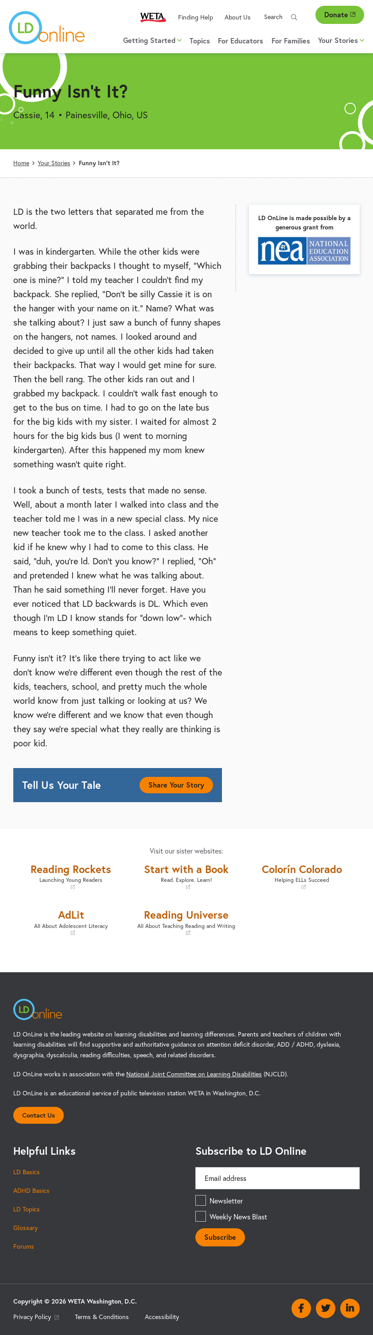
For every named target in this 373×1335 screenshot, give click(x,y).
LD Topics (26, 1209)
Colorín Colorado (302, 876)
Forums (23, 1246)
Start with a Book (186, 876)
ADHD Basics (31, 1190)
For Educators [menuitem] (240, 40)
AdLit (71, 922)
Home (21, 163)
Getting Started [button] (152, 40)
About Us (238, 17)
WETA (153, 17)
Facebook (301, 1308)
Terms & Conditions (102, 1316)
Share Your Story (176, 784)
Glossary (25, 1227)
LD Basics (26, 1172)
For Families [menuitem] (291, 40)
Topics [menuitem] (200, 40)
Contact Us (38, 1115)
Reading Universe (186, 922)
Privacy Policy (36, 1316)
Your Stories (54, 163)
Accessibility (162, 1316)
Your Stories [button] (341, 40)
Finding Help (195, 17)
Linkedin (350, 1308)
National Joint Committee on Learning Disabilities (194, 1074)
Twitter (325, 1308)
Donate (339, 14)
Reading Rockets (71, 876)
